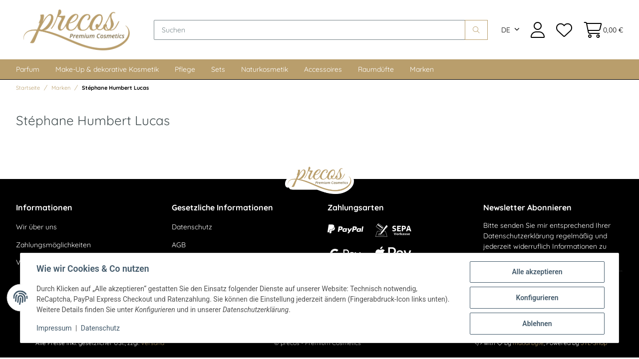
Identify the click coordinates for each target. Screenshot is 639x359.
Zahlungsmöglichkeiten (53, 244)
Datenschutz (192, 226)
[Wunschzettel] (563, 29)
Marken (422, 69)
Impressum (53, 328)
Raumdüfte (376, 69)
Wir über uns (36, 226)
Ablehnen (537, 324)
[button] (537, 29)
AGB (179, 244)
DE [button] (505, 29)
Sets (218, 69)
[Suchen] (309, 30)
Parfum (27, 69)
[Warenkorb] (600, 29)
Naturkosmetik (264, 69)
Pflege (185, 69)
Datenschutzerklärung (518, 235)
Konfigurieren (537, 298)
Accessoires (323, 69)
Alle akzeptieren (537, 272)
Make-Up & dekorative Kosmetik (107, 69)
